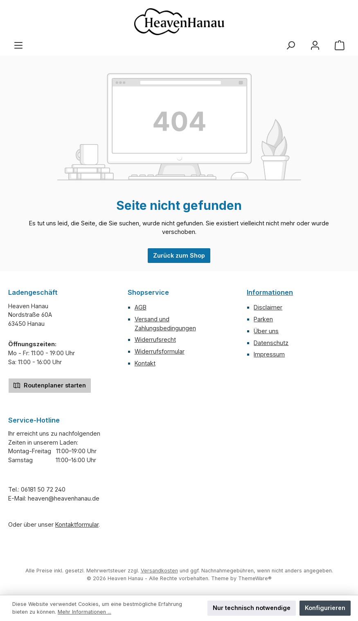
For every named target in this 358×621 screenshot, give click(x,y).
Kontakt (145, 363)
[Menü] (18, 45)
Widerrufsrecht (155, 339)
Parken (263, 319)
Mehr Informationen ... (84, 612)
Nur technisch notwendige (251, 607)
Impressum (269, 354)
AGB (140, 307)
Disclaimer (268, 307)
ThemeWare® (255, 578)
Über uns (266, 330)
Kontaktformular (77, 524)
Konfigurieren (325, 607)
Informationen (270, 292)
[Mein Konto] (315, 45)
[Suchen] (290, 45)
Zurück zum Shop (179, 255)
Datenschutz (271, 342)
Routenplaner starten (50, 385)
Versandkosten (159, 571)
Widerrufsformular (160, 351)
